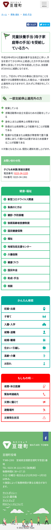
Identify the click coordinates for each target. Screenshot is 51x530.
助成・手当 (27, 14)
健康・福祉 (15, 14)
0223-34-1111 (15, 467)
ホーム (4, 14)
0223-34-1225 (21, 173)
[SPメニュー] (44, 4)
